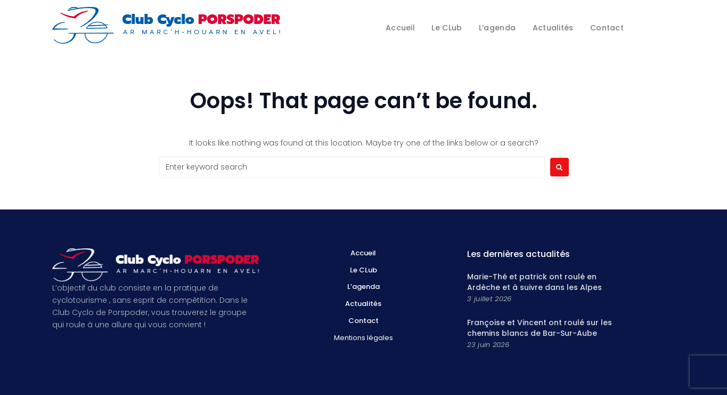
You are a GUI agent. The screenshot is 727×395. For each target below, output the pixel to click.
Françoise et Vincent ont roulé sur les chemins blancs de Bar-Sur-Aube (539, 327)
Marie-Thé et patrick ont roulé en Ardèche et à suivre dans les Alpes (534, 282)
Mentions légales (363, 338)
